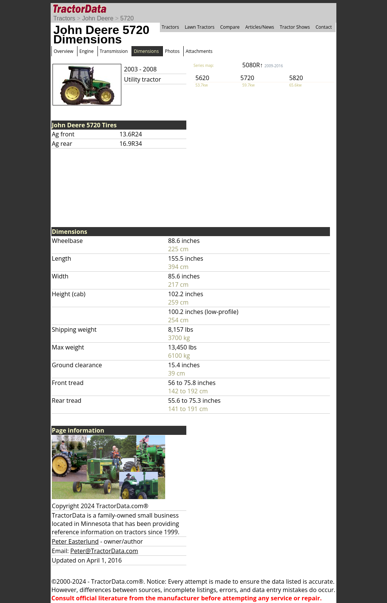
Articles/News (259, 27)
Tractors (64, 18)
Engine (86, 51)
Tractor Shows (295, 27)
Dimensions (146, 51)
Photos (172, 51)
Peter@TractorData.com (104, 551)
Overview (63, 51)
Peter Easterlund (75, 541)
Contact (324, 27)
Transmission (114, 51)
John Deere (97, 18)
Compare (230, 27)
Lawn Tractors (200, 27)
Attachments (199, 51)
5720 (127, 18)
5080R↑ (262, 65)
